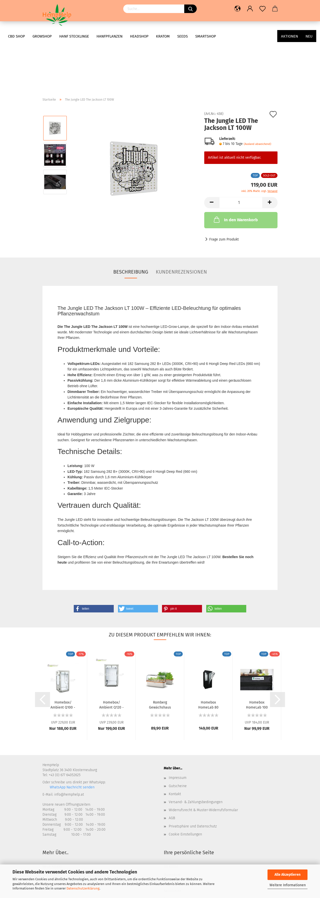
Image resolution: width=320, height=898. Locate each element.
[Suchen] (190, 9)
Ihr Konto (171, 816)
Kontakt (175, 744)
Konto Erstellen (176, 833)
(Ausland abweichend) (257, 94)
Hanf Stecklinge (74, 36)
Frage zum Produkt (224, 189)
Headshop (139, 36)
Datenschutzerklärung (83, 888)
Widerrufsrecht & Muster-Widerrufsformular (203, 760)
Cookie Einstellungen (185, 784)
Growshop (42, 36)
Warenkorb (172, 825)
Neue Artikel (52, 816)
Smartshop (205, 36)
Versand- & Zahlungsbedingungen (195, 752)
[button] (94, 558)
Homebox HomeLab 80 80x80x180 (208, 654)
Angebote (50, 825)
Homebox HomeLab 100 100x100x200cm (257, 654)
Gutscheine (178, 736)
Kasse (168, 849)
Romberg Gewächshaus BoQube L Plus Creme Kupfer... (160, 654)
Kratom (163, 36)
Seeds (182, 36)
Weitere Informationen (288, 885)
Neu (309, 36)
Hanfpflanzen (109, 36)
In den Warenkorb (235, 169)
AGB (172, 768)
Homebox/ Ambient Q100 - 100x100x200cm (63, 654)
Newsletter (172, 841)
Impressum (177, 728)
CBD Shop (16, 36)
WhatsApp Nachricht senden (71, 737)
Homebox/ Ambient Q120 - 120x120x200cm (111, 654)
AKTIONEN (289, 36)
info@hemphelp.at (69, 744)
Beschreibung (130, 222)
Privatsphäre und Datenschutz (193, 776)
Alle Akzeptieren (287, 874)
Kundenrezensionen (181, 222)
